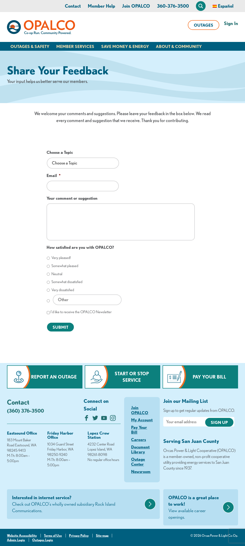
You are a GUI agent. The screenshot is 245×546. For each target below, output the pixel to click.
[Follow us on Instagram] (113, 419)
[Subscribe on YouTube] (104, 419)
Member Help (101, 6)
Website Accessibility (22, 535)
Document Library (140, 449)
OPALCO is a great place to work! (194, 507)
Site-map (102, 535)
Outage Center (138, 462)
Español (225, 6)
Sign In (231, 23)
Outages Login (42, 540)
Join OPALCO (136, 6)
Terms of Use (53, 535)
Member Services (75, 46)
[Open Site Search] (201, 6)
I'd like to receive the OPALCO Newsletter (81, 312)
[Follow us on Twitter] (95, 419)
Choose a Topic (60, 152)
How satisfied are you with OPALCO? (80, 247)
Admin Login (16, 540)
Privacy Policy (79, 535)
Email (54, 175)
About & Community (179, 46)
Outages (203, 25)
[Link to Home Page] (41, 28)
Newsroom (141, 471)
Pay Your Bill (209, 376)
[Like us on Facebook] (86, 419)
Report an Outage (54, 376)
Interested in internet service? (77, 504)
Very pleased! (61, 258)
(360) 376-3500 (25, 410)
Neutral (56, 274)
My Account (142, 419)
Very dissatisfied (62, 290)
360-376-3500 (173, 6)
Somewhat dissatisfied (66, 282)
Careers (138, 439)
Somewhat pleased (64, 266)
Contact (73, 6)
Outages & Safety (29, 46)
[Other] (87, 299)
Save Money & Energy (125, 46)
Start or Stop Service (132, 377)
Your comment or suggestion (72, 198)
